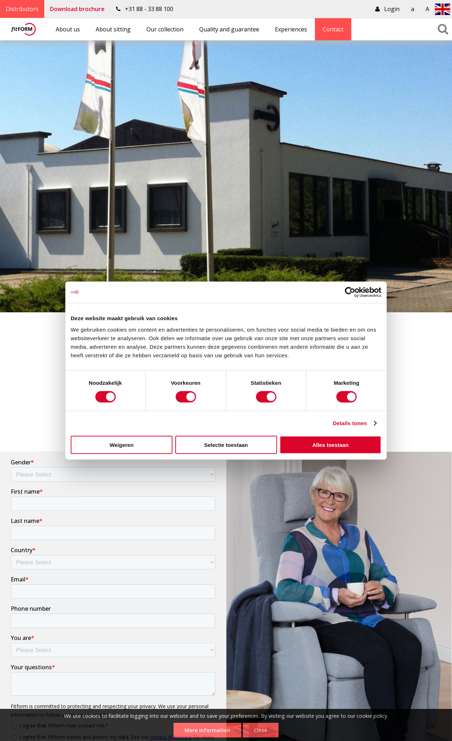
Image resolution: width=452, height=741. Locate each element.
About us (68, 29)
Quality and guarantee (229, 29)
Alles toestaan (330, 445)
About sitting (113, 29)
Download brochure (77, 9)
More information (207, 730)
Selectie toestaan (226, 445)
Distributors (22, 9)
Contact (333, 29)
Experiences (291, 29)
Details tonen (350, 423)
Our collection (165, 29)
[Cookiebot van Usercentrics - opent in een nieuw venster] (350, 292)
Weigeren (122, 445)
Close (260, 730)
